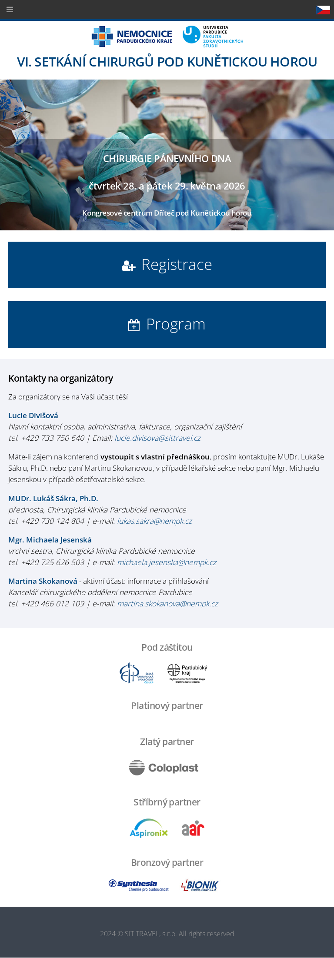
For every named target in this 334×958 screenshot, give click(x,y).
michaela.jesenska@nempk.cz (166, 562)
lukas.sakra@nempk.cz (154, 521)
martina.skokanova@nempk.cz (167, 603)
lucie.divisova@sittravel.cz (157, 437)
